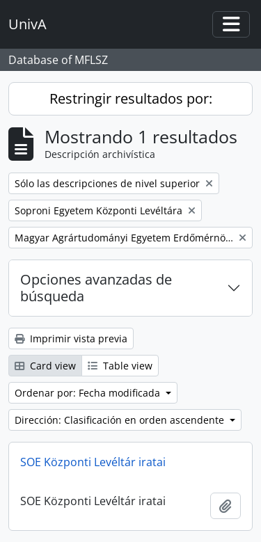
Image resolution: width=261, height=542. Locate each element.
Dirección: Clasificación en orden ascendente (121, 420)
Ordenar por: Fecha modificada (89, 392)
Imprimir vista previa (71, 338)
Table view (120, 365)
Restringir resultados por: (130, 98)
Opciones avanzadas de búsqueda (96, 287)
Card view (45, 365)
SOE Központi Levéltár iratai (93, 462)
